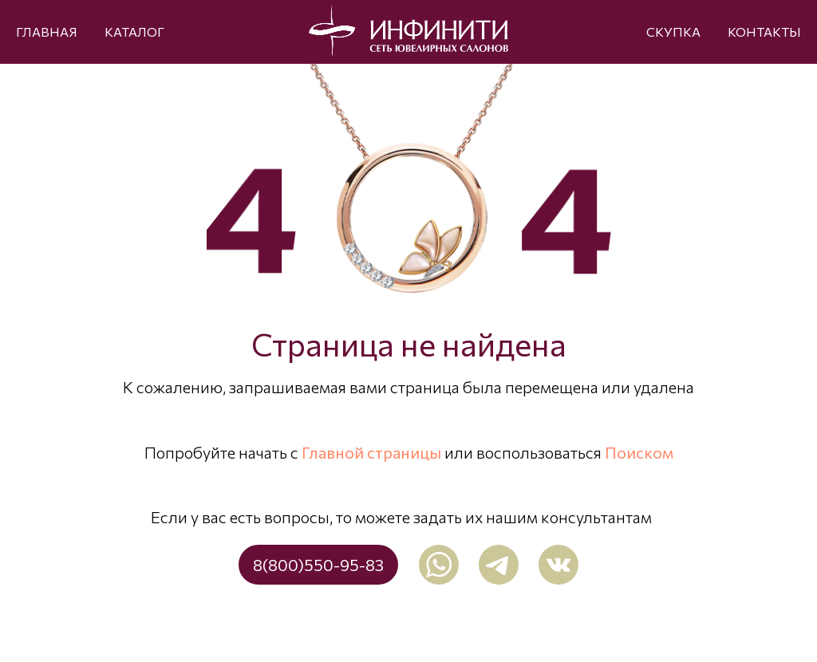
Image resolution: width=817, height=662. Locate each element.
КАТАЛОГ (134, 31)
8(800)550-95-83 (318, 564)
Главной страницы (371, 452)
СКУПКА (673, 31)
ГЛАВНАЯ (46, 31)
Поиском (639, 452)
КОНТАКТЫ (764, 31)
